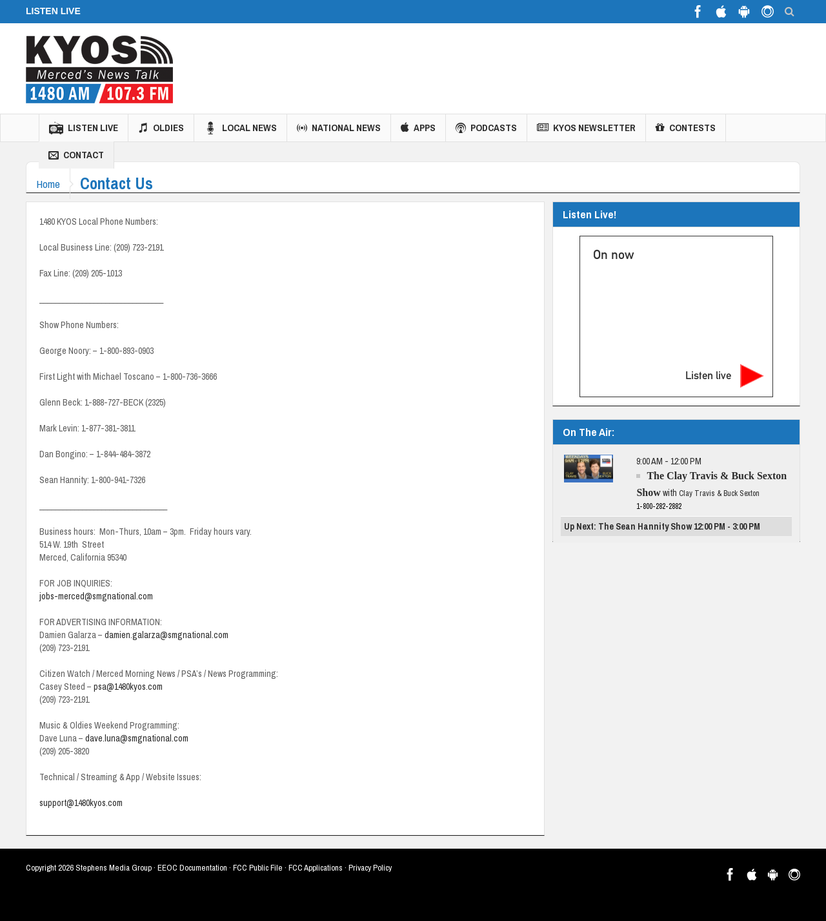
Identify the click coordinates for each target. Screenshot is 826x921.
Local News (240, 127)
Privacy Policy (370, 867)
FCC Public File (258, 867)
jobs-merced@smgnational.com (96, 596)
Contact (76, 155)
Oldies (161, 127)
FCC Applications (315, 867)
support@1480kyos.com (81, 803)
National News (339, 127)
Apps (418, 127)
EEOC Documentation (192, 867)
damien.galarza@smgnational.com (166, 635)
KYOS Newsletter (586, 127)
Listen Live (83, 127)
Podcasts (486, 127)
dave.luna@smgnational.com (136, 738)
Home (51, 183)
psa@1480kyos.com (128, 686)
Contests (686, 127)
